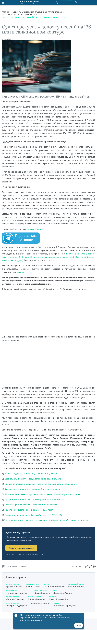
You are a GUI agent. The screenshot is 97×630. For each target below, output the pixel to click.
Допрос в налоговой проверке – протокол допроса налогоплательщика (40, 483)
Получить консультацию (21, 547)
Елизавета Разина (62, 593)
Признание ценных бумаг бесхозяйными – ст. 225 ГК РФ (32, 515)
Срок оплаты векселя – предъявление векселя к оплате (32, 478)
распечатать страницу (14, 566)
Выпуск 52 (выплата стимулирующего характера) (47, 256)
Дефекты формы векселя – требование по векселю (30, 504)
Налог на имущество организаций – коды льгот (28, 509)
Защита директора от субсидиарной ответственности (31, 489)
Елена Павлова (42, 593)
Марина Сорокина (15, 599)
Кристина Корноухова (65, 605)
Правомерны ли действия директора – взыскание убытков (33, 499)
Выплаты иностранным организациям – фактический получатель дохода (40, 494)
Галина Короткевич (54, 586)
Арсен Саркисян (14, 586)
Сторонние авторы (40, 603)
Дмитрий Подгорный (16, 605)
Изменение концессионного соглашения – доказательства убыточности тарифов (46, 520)
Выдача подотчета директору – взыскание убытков (30, 473)
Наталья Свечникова (16, 593)
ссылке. (49, 260)
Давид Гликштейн (58, 599)
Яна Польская (33, 586)
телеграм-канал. (34, 228)
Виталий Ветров (76, 586)
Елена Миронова (36, 599)
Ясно (78, 625)
